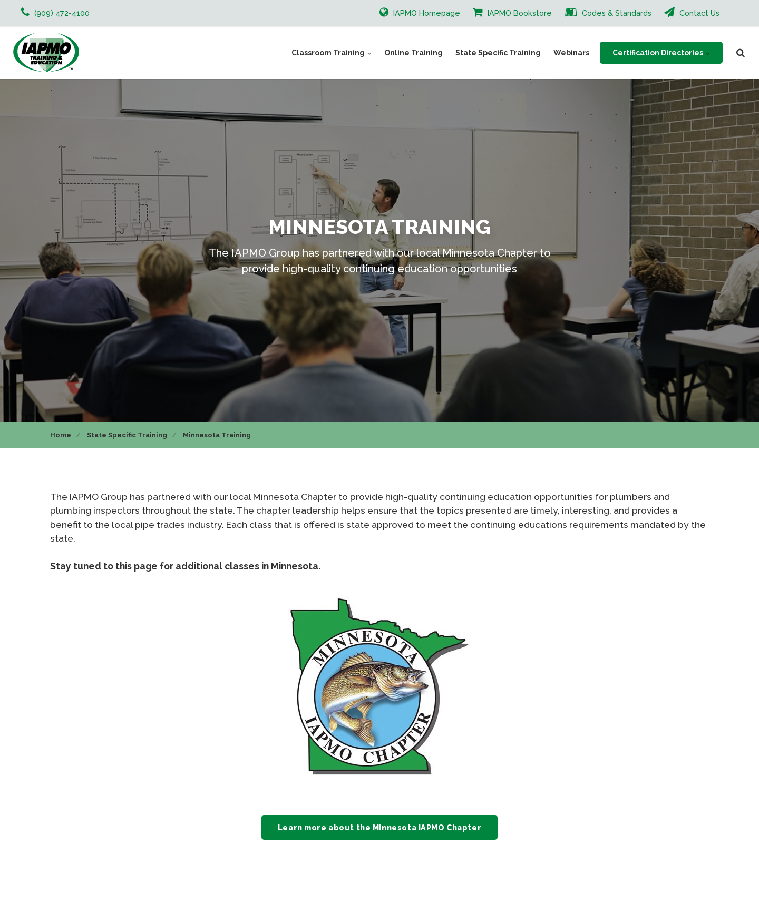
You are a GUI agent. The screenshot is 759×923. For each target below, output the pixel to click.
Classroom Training (331, 52)
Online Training (413, 52)
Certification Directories (661, 52)
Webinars (571, 52)
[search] (740, 52)
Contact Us (691, 12)
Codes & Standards (608, 12)
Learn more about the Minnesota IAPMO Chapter (379, 827)
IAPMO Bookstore (512, 12)
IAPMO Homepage (420, 12)
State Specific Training (498, 52)
